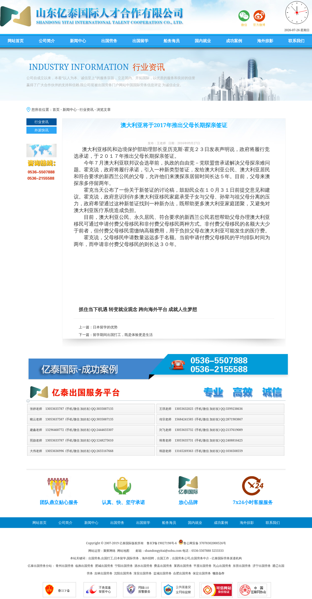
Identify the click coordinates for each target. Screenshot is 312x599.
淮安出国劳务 (143, 573)
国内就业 (203, 40)
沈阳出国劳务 (123, 573)
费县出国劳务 (163, 566)
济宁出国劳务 (262, 566)
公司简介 (47, 40)
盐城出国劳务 (162, 573)
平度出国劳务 (202, 566)
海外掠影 (265, 40)
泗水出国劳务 (143, 566)
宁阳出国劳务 (124, 566)
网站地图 (123, 550)
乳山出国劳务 (222, 566)
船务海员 (172, 40)
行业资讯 (87, 109)
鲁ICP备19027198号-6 (162, 543)
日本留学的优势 (105, 327)
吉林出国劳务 (103, 573)
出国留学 (140, 40)
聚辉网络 (109, 550)
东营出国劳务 (242, 566)
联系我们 (296, 40)
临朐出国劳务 (84, 566)
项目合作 (218, 573)
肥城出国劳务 (104, 566)
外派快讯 (41, 130)
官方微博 (259, 25)
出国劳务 (109, 40)
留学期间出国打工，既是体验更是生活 (123, 335)
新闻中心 (78, 40)
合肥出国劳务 (182, 573)
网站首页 (16, 40)
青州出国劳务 (65, 566)
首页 (56, 109)
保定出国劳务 (202, 573)
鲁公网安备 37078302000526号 (204, 543)
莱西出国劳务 (183, 566)
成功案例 (234, 40)
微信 (244, 25)
